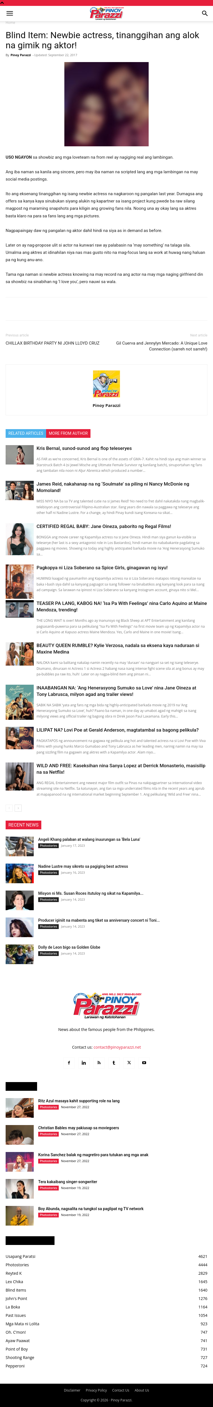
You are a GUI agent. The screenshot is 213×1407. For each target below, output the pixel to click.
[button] (10, 13)
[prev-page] (9, 808)
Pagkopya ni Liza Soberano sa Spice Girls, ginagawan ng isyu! (102, 567)
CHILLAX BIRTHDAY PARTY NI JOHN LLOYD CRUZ (52, 343)
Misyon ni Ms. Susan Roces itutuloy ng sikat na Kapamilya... (90, 893)
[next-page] (18, 808)
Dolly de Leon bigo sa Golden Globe (69, 947)
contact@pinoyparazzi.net (117, 1047)
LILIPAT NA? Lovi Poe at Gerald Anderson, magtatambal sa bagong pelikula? (118, 730)
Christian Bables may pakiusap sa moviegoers (78, 1128)
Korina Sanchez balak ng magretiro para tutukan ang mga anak (93, 1155)
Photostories (48, 846)
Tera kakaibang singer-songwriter (67, 1182)
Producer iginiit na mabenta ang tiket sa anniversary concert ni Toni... (99, 920)
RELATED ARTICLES (25, 433)
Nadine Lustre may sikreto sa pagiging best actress (83, 866)
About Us (142, 1390)
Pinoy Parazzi (20, 55)
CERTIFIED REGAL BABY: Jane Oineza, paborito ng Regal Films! (104, 526)
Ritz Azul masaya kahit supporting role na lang (79, 1101)
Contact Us (120, 1390)
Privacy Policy (96, 1390)
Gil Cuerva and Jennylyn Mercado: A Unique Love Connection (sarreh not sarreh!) (161, 346)
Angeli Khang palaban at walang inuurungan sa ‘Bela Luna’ (89, 839)
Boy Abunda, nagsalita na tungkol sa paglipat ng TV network (91, 1208)
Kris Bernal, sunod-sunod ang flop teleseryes (84, 448)
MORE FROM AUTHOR (68, 433)
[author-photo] (106, 397)
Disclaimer (72, 1390)
